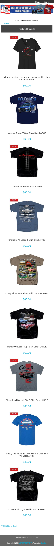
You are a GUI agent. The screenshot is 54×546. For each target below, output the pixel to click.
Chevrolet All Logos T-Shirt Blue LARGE (26, 240)
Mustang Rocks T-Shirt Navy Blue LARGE (27, 133)
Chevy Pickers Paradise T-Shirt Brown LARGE (26, 293)
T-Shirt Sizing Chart (9, 526)
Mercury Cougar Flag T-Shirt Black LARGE (27, 347)
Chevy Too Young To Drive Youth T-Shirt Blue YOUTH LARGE (27, 455)
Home (37, 2)
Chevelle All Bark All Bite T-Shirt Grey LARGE (27, 400)
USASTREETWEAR (25, 543)
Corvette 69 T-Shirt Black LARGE (27, 186)
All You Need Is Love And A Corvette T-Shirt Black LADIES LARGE (27, 78)
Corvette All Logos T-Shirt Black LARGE (26, 509)
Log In (47, 2)
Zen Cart (44, 543)
